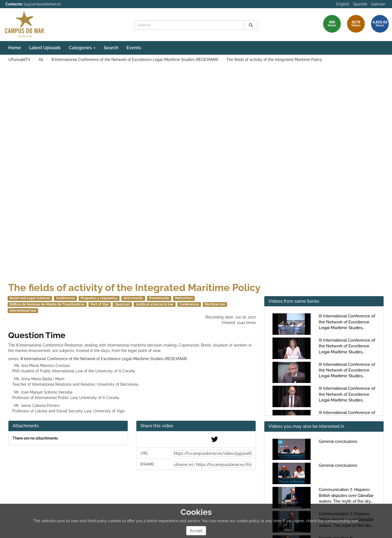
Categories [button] (82, 47)
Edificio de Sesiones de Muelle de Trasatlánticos (47, 304)
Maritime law (215, 304)
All (41, 59)
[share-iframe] (213, 465)
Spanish (360, 4)
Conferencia (65, 298)
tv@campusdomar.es (42, 4)
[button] (196, 426)
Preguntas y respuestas (99, 298)
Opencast (122, 304)
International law (23, 311)
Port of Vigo (100, 304)
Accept (196, 530)
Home (14, 47)
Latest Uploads (45, 47)
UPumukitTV (19, 59)
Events (134, 47)
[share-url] (213, 453)
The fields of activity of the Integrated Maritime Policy (274, 59)
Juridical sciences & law (154, 304)
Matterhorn (184, 298)
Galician (378, 4)
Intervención (133, 298)
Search (111, 47)
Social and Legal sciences (30, 298)
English (342, 4)
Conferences (189, 304)
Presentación (159, 298)
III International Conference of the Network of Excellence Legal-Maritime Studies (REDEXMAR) (134, 59)
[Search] (250, 25)
